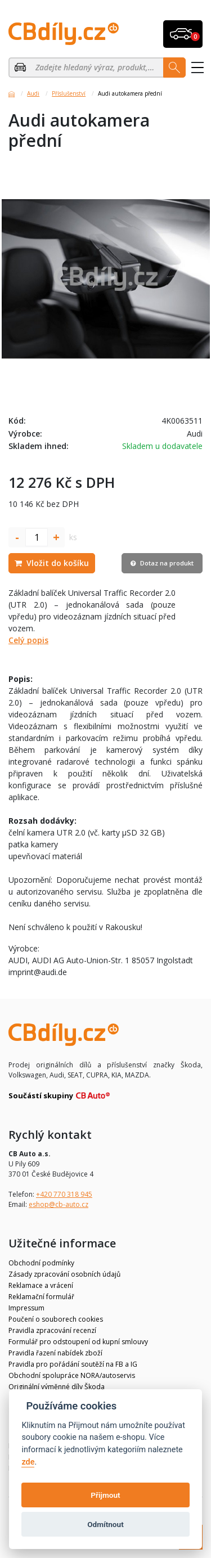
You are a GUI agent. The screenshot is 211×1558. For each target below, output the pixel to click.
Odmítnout (105, 1524)
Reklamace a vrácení (40, 1285)
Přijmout (105, 1494)
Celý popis (28, 640)
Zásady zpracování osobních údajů (64, 1274)
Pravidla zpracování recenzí (52, 1330)
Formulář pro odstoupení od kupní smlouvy (78, 1341)
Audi (33, 93)
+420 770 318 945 (64, 1194)
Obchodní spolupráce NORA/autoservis (71, 1375)
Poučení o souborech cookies (55, 1319)
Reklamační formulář (41, 1296)
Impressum (26, 1308)
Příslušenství (69, 93)
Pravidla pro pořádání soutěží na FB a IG (72, 1364)
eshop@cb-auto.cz (58, 1204)
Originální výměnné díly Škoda (56, 1386)
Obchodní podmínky (41, 1263)
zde (27, 1462)
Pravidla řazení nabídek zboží (55, 1353)
